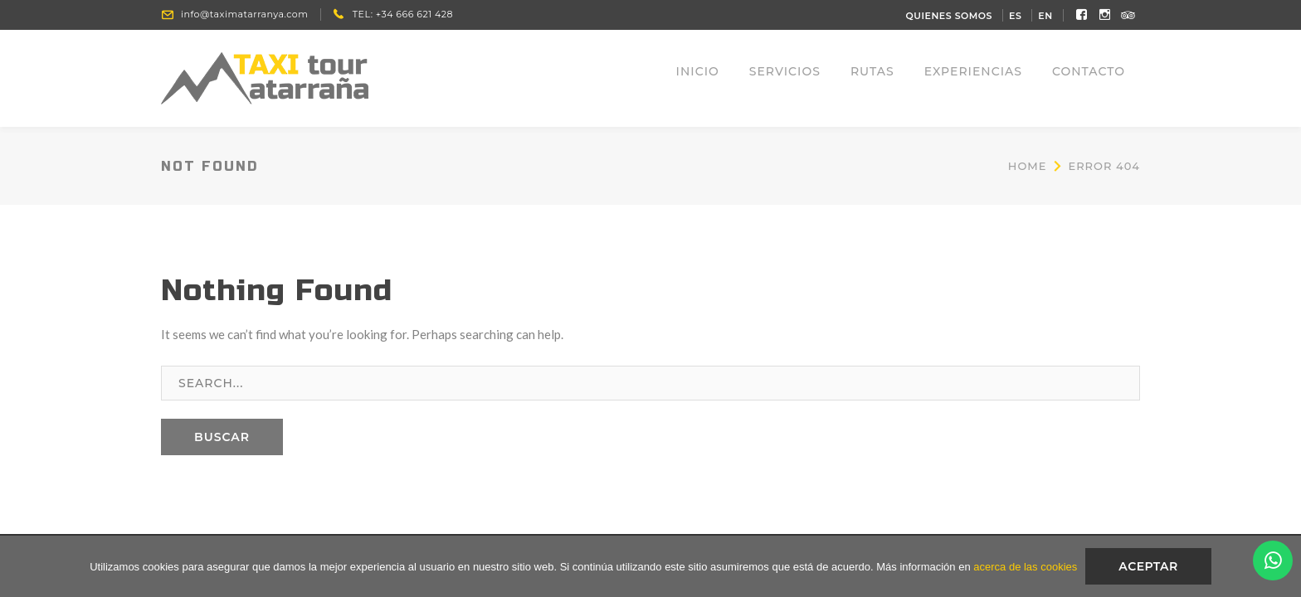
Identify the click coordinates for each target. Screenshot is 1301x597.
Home (1027, 165)
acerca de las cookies (1025, 567)
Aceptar (1148, 566)
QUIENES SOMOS (949, 16)
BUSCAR (222, 437)
